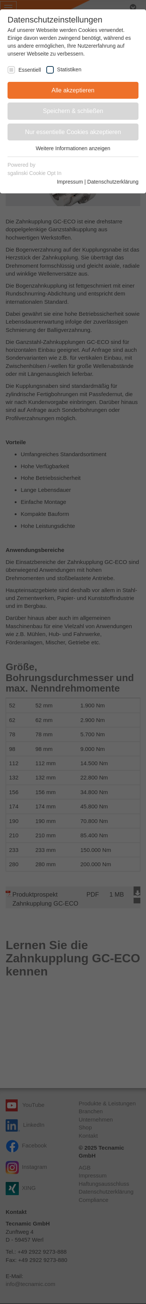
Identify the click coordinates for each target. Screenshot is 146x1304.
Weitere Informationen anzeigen (73, 148)
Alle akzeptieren (73, 90)
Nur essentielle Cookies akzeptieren (73, 132)
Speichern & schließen (73, 111)
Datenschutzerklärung (112, 182)
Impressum (70, 182)
